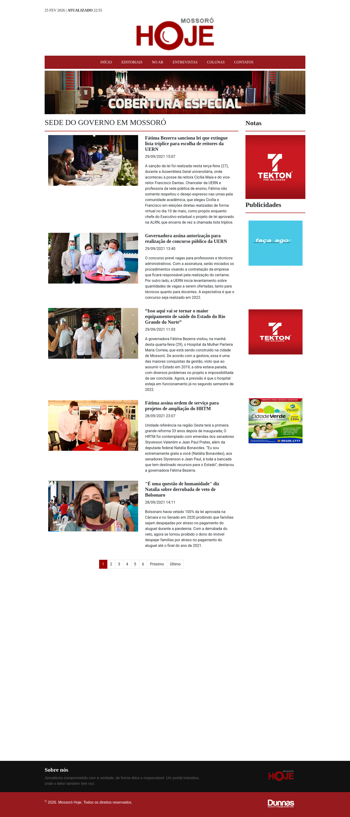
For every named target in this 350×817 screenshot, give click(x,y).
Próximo (157, 564)
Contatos (243, 62)
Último (175, 564)
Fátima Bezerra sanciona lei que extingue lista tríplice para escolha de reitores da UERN (186, 143)
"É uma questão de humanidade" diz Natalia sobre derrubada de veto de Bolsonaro (182, 489)
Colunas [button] (216, 62)
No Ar (157, 62)
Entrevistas (185, 62)
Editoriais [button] (131, 62)
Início (106, 62)
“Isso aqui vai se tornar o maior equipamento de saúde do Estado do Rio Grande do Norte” (185, 316)
